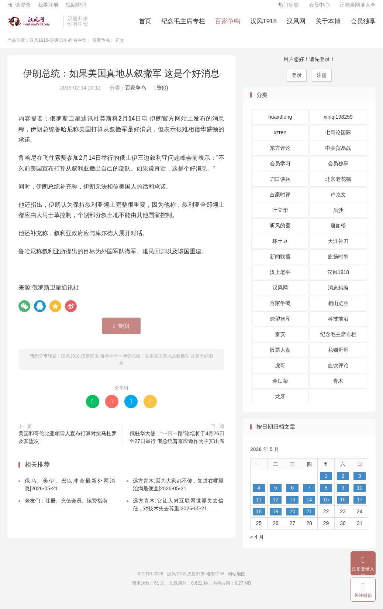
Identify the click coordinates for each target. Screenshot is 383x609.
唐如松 (338, 233)
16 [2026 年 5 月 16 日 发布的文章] (343, 507)
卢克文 (338, 202)
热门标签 (288, 10)
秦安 (280, 342)
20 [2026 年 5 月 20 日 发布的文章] (293, 519)
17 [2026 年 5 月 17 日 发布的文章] (360, 507)
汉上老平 (280, 280)
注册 (322, 82)
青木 (338, 389)
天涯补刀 (338, 249)
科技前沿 (338, 326)
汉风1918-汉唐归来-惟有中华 (33, 26)
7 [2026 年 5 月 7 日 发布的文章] (309, 495)
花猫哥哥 (338, 358)
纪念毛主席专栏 (183, 26)
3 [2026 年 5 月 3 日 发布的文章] (359, 483)
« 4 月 (257, 544)
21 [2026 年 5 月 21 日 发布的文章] (309, 519)
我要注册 (48, 10)
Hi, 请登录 (19, 10)
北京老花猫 (338, 187)
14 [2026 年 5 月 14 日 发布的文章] (309, 507)
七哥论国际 (338, 140)
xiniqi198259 (338, 125)
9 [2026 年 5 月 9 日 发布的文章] (342, 495)
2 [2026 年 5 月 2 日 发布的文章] (342, 483)
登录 (296, 82)
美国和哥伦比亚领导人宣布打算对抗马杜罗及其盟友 (67, 445)
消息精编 (338, 295)
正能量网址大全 (357, 10)
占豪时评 (280, 202)
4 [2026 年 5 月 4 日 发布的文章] (258, 495)
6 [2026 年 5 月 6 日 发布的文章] (292, 495)
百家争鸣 (227, 26)
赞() (161, 95)
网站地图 (236, 581)
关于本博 (328, 26)
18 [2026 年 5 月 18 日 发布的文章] (259, 519)
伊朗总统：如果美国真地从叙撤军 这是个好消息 (121, 80)
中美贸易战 (338, 156)
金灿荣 (280, 389)
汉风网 (296, 26)
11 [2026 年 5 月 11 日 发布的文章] (259, 507)
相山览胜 (338, 311)
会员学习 (280, 171)
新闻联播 (280, 264)
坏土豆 (280, 249)
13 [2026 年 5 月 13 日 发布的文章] (293, 507)
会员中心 (319, 10)
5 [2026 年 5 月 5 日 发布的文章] (275, 495)
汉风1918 (263, 26)
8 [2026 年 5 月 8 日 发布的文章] (326, 495)
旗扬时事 (338, 264)
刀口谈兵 (280, 187)
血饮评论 (338, 373)
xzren (280, 140)
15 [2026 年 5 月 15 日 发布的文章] (326, 507)
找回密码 (76, 10)
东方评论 (280, 156)
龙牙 (280, 404)
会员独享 (363, 26)
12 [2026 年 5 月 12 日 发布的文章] (276, 507)
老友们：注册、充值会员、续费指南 (66, 508)
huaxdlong (280, 125)
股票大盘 (280, 358)
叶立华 (280, 218)
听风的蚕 (280, 233)
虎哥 (280, 373)
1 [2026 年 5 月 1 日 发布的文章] (326, 483)
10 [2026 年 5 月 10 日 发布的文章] (360, 495)
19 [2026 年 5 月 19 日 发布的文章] (276, 519)
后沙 (338, 218)
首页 (145, 26)
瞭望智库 (280, 326)
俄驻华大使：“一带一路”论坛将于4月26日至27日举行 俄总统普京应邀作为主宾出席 (177, 445)
